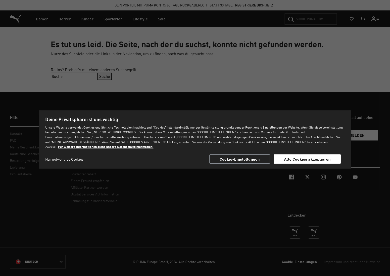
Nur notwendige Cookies (64, 159)
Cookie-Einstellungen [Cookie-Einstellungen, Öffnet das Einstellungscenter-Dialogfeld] (240, 159)
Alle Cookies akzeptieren (307, 159)
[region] (195, 139)
